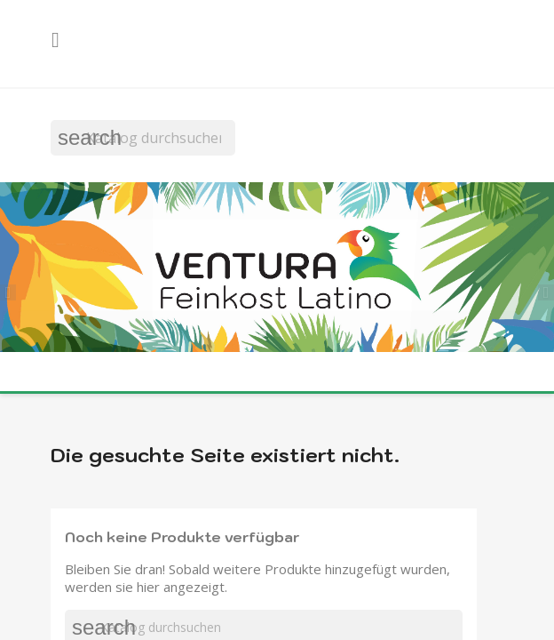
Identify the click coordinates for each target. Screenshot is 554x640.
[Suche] (143, 138)
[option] (277, 269)
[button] (13, 289)
